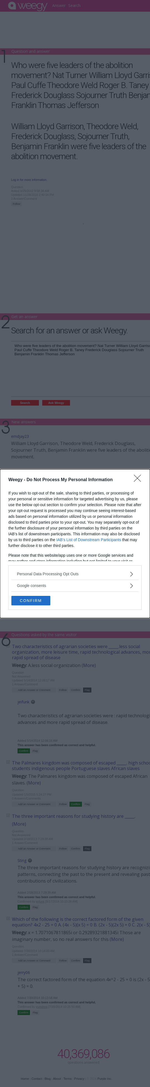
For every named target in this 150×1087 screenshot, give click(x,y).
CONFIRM (31, 600)
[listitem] (75, 574)
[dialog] (75, 543)
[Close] (139, 480)
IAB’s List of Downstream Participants (88, 540)
